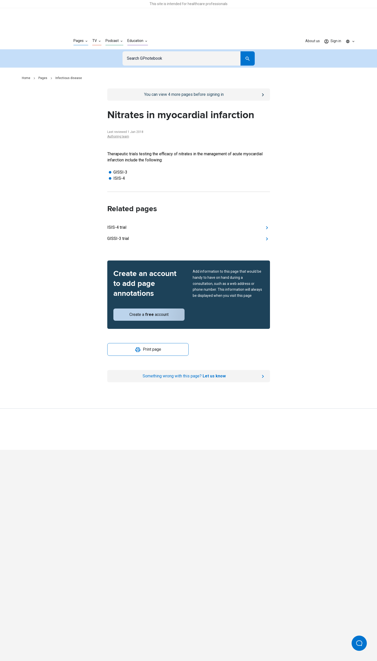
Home (26, 78)
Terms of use (160, 640)
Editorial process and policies (200, 640)
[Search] (247, 58)
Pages (42, 78)
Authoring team (118, 136)
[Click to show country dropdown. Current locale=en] (350, 41)
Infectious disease (68, 78)
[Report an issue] (188, 376)
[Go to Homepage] (39, 41)
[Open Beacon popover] (359, 643)
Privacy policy (133, 640)
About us (312, 41)
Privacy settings (242, 640)
